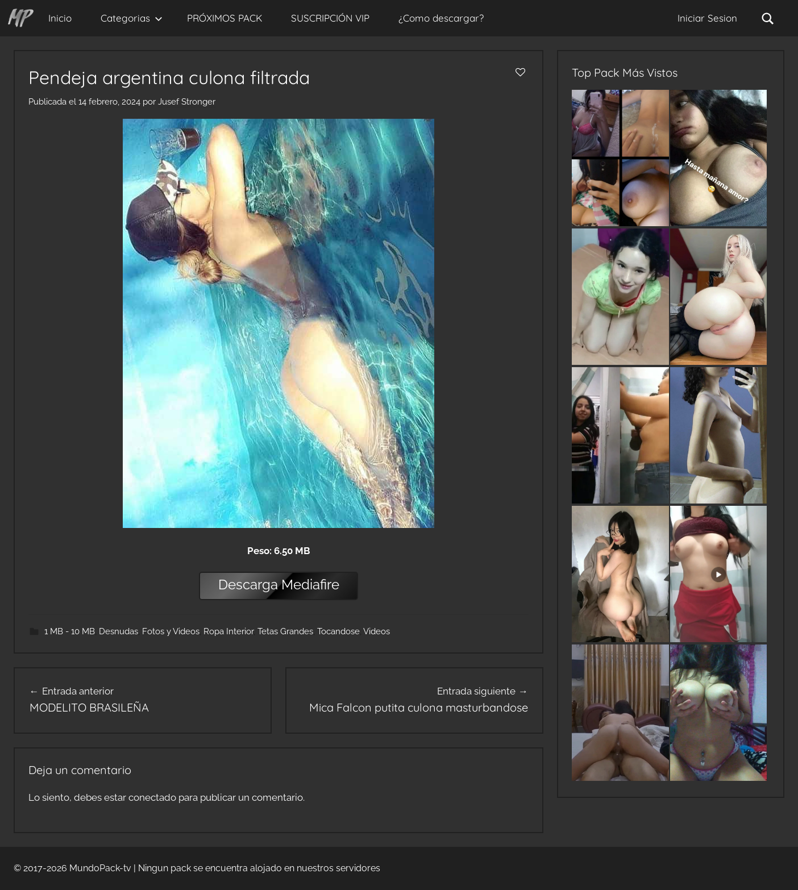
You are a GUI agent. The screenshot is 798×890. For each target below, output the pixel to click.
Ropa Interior (228, 631)
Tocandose (338, 631)
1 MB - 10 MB (69, 631)
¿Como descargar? (441, 18)
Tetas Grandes (285, 631)
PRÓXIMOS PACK (224, 18)
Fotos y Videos (171, 631)
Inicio (60, 18)
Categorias (132, 18)
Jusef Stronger (186, 102)
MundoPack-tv (100, 868)
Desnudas (118, 631)
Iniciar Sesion (707, 18)
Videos (376, 631)
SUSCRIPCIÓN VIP (330, 18)
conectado (152, 797)
